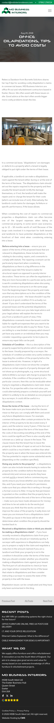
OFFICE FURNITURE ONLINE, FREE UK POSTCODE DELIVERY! (25, 625)
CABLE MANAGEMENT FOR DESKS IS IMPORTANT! (26, 640)
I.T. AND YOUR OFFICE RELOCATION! (19, 631)
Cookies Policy (8, 710)
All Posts (29, 600)
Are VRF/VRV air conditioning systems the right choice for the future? (27, 618)
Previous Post (8, 600)
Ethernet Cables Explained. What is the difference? (25, 635)
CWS (22, 717)
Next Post (47, 600)
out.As (13, 477)
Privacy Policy (23, 710)
